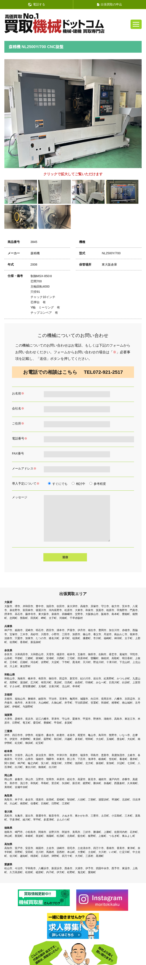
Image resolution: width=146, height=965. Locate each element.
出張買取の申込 (109, 4)
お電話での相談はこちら (73, 372)
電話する (36, 4)
